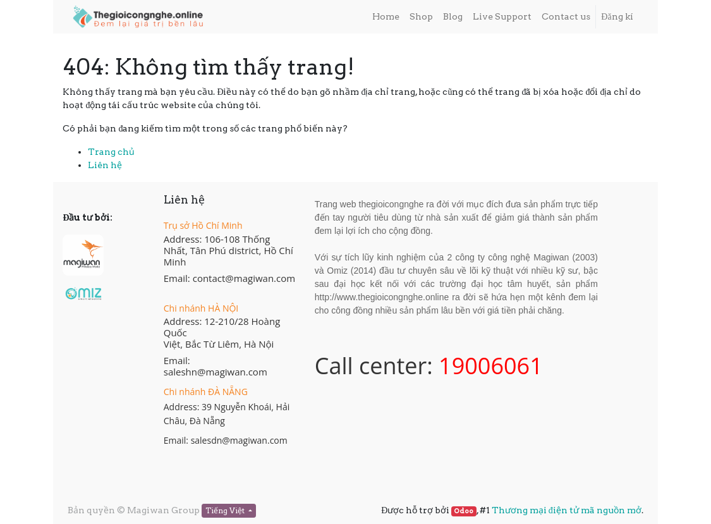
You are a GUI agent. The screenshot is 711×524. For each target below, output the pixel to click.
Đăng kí (617, 16)
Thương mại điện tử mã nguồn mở (566, 510)
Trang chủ (111, 152)
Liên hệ (105, 165)
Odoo (463, 511)
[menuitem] (385, 16)
